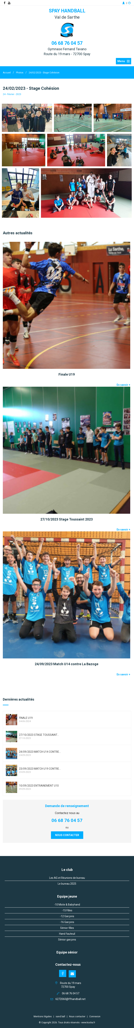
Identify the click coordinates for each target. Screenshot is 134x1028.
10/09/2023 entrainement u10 (39, 785)
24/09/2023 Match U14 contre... (40, 751)
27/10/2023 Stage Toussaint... (39, 734)
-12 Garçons (67, 916)
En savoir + (123, 384)
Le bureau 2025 (67, 883)
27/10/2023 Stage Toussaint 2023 (66, 519)
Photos (19, 72)
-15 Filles (67, 910)
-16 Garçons (67, 922)
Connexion (94, 1016)
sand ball (60, 1016)
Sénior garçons (67, 939)
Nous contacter (67, 835)
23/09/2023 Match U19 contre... (40, 768)
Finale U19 (67, 374)
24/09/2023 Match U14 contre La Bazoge (66, 664)
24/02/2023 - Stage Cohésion (44, 72)
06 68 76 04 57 (67, 43)
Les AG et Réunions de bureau (67, 877)
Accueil (7, 72)
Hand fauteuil (67, 933)
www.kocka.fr (88, 1022)
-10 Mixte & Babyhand (67, 904)
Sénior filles (67, 927)
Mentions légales (43, 1016)
